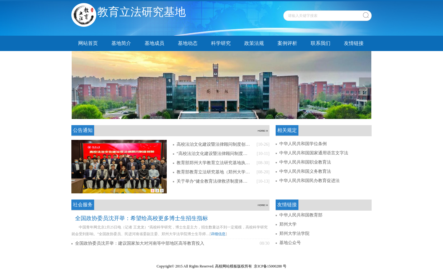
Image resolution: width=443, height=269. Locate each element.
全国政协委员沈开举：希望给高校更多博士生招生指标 (141, 218)
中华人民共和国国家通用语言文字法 (313, 153)
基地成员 (154, 43)
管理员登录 (367, 259)
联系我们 (320, 43)
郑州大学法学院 (294, 233)
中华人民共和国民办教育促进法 (309, 180)
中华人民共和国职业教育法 (305, 162)
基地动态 (188, 43)
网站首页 (88, 43)
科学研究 (221, 43)
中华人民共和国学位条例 (303, 143)
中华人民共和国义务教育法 (305, 171)
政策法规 (254, 43)
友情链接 (354, 43)
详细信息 (218, 234)
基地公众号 (290, 242)
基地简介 (121, 43)
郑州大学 (288, 224)
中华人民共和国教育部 (300, 215)
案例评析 (287, 43)
